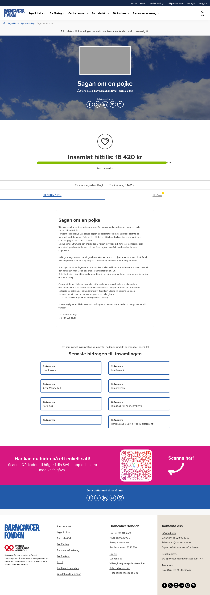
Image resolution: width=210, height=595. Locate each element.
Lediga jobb (116, 558)
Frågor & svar (169, 532)
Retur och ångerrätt (120, 568)
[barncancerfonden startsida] (14, 13)
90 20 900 (132, 547)
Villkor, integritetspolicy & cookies (127, 563)
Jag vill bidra (13, 23)
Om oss (113, 553)
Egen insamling (27, 23)
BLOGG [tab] (158, 194)
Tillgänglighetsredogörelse (124, 572)
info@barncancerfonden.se (184, 547)
